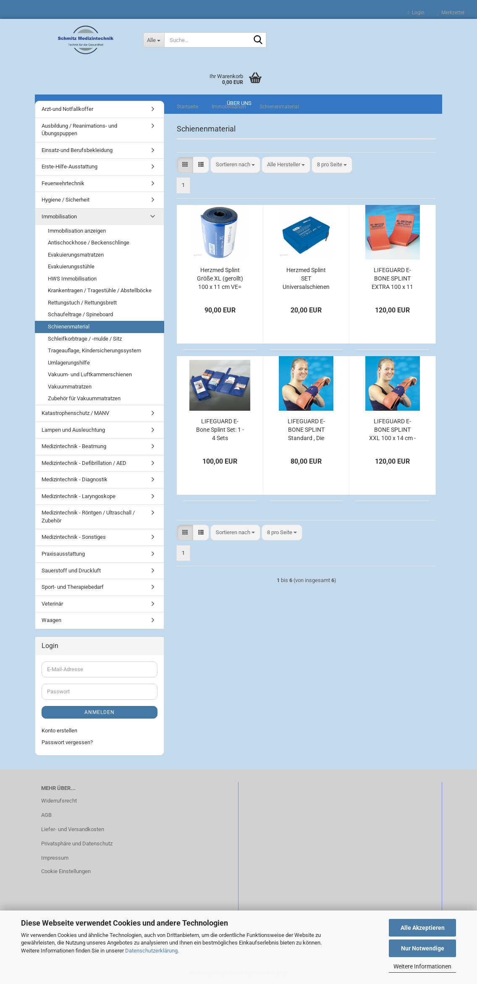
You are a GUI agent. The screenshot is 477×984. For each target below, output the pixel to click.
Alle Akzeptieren (423, 927)
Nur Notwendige (422, 948)
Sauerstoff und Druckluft (71, 570)
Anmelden (99, 712)
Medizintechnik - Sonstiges (74, 537)
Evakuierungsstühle (71, 266)
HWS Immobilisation (72, 279)
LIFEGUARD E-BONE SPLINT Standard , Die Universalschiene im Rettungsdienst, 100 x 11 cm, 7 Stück (306, 430)
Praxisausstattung (63, 554)
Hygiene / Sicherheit (65, 200)
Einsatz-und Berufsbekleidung (77, 150)
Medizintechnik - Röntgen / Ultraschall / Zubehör (88, 516)
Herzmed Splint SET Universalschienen (306, 278)
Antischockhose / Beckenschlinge (88, 242)
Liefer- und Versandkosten (72, 829)
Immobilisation (59, 216)
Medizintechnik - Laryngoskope (78, 496)
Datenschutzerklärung (151, 950)
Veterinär (52, 604)
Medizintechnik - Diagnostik (74, 479)
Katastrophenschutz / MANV (75, 413)
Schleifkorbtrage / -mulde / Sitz (85, 339)
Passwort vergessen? (67, 742)
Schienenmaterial (68, 326)
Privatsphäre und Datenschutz (77, 843)
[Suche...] (153, 39)
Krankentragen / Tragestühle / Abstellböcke (100, 290)
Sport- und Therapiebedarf (73, 587)
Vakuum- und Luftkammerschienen (90, 374)
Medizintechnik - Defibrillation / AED (84, 463)
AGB (46, 815)
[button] (185, 165)
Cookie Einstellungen (66, 871)
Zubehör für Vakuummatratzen (84, 398)
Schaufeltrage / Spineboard (80, 314)
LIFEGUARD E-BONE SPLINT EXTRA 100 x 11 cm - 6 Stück (392, 279)
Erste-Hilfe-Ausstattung (69, 166)
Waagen (51, 620)
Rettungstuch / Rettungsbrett (82, 302)
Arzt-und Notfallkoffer (67, 109)
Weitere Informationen (422, 966)
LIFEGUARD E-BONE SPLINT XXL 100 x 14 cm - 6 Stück (392, 430)
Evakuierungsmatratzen (76, 255)
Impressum (54, 858)
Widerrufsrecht (59, 801)
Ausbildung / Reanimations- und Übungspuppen (79, 130)
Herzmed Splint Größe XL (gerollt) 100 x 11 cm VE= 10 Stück (220, 279)
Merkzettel (450, 13)
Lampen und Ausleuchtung (73, 430)
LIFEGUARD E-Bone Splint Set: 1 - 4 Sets (220, 429)
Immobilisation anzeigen (77, 231)
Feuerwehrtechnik (63, 183)
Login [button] (416, 13)
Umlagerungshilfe (69, 362)
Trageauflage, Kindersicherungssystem (94, 350)
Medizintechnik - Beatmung (74, 446)
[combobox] (235, 165)
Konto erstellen (59, 730)
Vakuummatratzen (70, 386)
